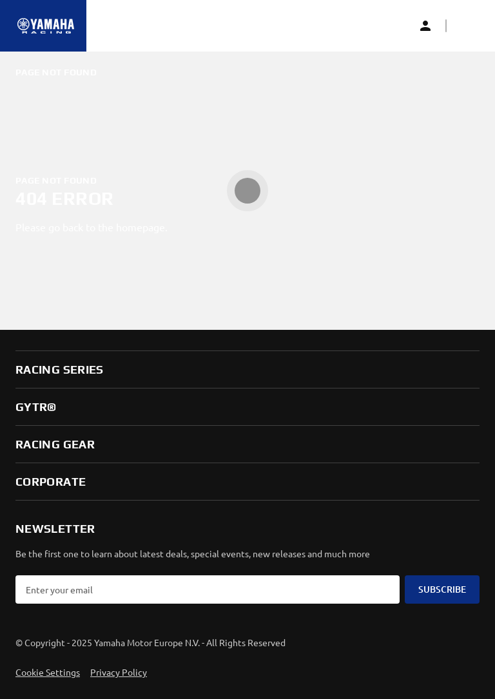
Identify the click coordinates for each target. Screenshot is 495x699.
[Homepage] (45, 25)
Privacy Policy (118, 672)
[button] (467, 26)
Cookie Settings (47, 672)
